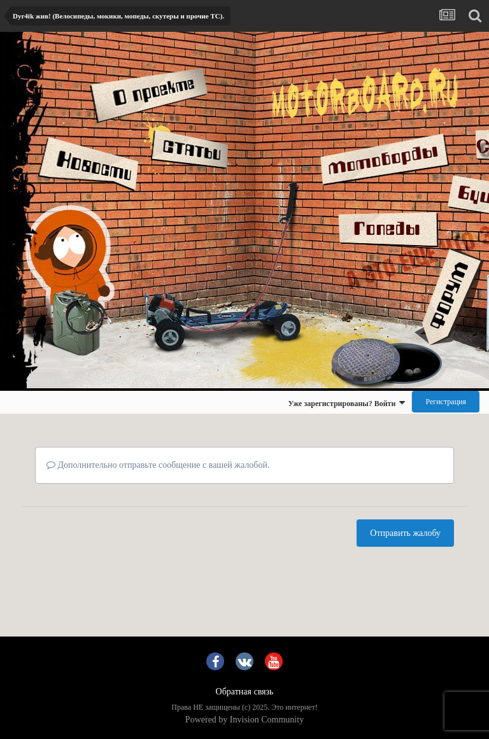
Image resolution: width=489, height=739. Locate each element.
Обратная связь (245, 691)
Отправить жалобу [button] (405, 533)
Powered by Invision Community (244, 719)
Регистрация (445, 401)
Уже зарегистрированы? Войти (346, 402)
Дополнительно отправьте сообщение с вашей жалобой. (157, 465)
